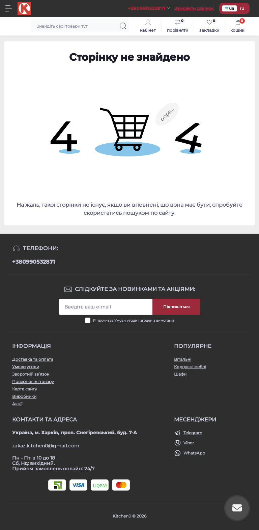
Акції (17, 403)
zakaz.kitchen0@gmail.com (45, 446)
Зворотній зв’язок (30, 374)
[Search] (123, 26)
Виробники (24, 396)
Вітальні (182, 359)
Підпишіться (176, 306)
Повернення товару (33, 381)
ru (242, 8)
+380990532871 (33, 262)
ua (229, 8)
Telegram (192, 432)
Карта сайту (24, 388)
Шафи (180, 374)
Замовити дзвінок (194, 8)
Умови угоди (125, 320)
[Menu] (8, 8)
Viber (188, 442)
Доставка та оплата (32, 359)
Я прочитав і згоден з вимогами (133, 320)
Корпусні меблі (190, 366)
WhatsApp (194, 452)
